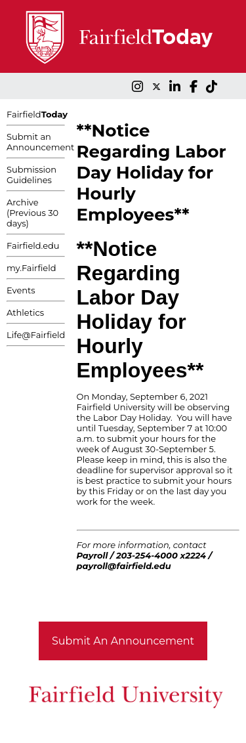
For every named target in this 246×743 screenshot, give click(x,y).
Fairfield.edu (33, 245)
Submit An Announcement (123, 641)
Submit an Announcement (40, 141)
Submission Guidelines (31, 174)
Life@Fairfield (36, 334)
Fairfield (37, 114)
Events (21, 290)
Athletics (25, 312)
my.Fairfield (31, 268)
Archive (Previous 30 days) (32, 212)
